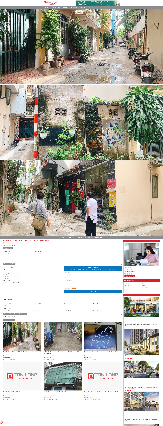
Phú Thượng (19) (127, 291)
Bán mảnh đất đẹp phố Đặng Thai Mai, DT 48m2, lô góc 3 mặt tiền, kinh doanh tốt (22, 351)
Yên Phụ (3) (144, 285)
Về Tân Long (53, 7)
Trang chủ (46, 7)
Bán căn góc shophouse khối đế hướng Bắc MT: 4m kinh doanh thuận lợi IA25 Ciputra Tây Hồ (140, 388)
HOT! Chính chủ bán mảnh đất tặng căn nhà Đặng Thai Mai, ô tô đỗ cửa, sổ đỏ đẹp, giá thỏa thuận (62, 352)
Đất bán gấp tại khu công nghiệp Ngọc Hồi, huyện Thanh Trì (57, 391)
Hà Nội (12, 355)
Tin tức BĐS (83, 7)
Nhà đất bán (66, 7)
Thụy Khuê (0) (127, 285)
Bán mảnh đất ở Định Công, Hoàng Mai (12, 391)
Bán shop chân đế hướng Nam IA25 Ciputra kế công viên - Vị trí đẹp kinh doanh (140, 325)
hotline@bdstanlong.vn (131, 271)
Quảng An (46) (127, 289)
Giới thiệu (71, 237)
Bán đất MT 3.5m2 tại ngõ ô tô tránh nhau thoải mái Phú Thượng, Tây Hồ (101, 351)
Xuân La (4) (144, 289)
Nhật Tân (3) (144, 287)
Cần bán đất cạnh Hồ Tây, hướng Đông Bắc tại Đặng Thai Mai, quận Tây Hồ (101, 391)
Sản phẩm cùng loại (100, 237)
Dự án (59, 7)
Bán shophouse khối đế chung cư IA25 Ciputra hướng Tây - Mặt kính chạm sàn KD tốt (141, 356)
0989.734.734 (129, 269)
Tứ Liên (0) (126, 287)
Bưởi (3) (143, 283)
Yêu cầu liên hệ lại (129, 276)
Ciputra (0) (126, 283)
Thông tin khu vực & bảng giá (84, 237)
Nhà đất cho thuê (74, 7)
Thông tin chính (62, 237)
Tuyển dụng (90, 7)
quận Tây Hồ (7, 355)
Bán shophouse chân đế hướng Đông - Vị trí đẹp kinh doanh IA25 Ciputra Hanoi (140, 420)
